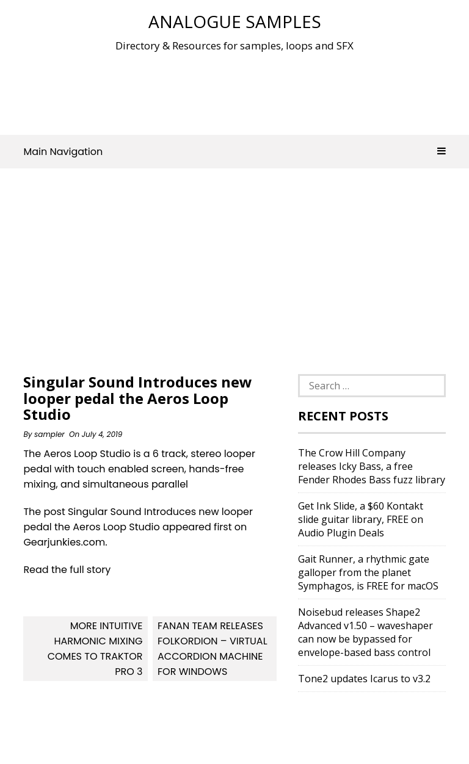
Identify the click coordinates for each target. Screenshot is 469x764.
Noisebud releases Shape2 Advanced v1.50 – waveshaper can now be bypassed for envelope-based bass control (365, 632)
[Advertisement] (245, 90)
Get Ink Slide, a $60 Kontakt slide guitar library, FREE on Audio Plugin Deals (360, 519)
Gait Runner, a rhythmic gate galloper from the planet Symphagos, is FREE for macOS (368, 572)
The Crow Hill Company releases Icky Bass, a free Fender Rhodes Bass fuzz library (371, 466)
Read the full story (67, 570)
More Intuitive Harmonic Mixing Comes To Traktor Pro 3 (95, 649)
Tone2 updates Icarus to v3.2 (364, 678)
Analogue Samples (234, 21)
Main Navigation (234, 152)
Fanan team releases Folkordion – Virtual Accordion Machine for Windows (212, 649)
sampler (49, 434)
